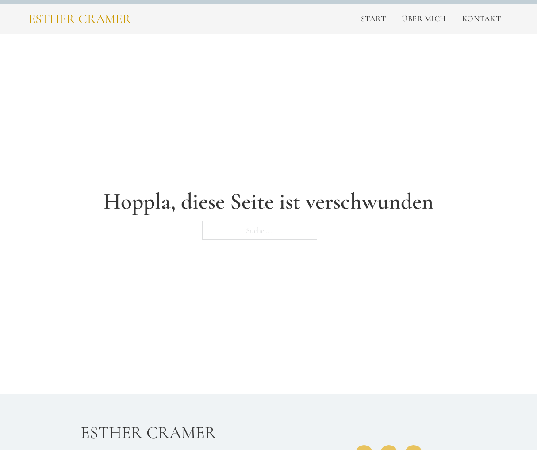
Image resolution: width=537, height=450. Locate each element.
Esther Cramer (79, 19)
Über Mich (424, 18)
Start (373, 18)
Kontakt (481, 18)
